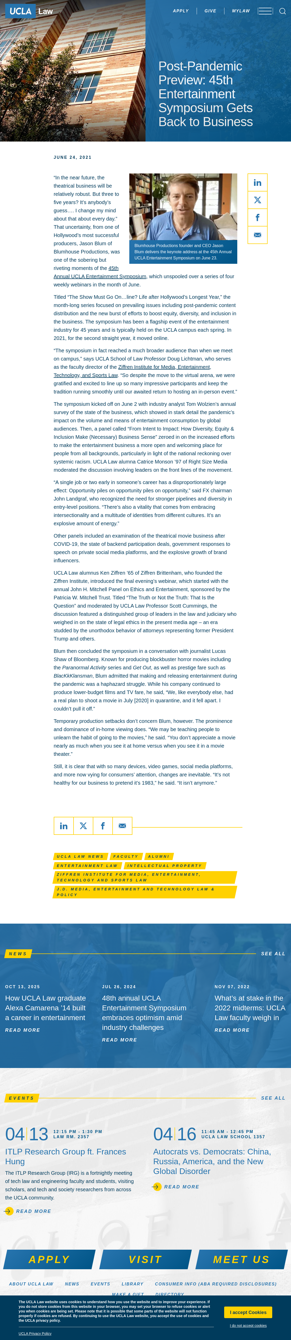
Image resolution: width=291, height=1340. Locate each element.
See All (273, 953)
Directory (170, 1294)
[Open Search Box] (282, 11)
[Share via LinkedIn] (257, 182)
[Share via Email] (257, 235)
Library (133, 1284)
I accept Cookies (248, 1312)
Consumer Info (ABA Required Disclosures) (216, 1284)
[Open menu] (262, 11)
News (72, 1284)
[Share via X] (257, 200)
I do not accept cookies (248, 1326)
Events (100, 1284)
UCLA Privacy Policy (35, 1334)
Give (197, 11)
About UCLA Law (31, 1284)
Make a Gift (128, 1294)
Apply (167, 11)
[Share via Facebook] (257, 217)
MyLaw (228, 11)
